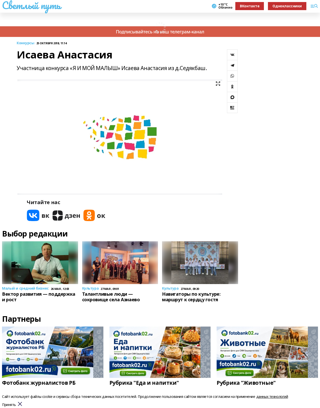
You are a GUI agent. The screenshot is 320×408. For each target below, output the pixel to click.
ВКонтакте (249, 6)
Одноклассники (287, 6)
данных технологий (272, 396)
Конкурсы (25, 43)
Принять (9, 405)
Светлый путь (31, 5)
